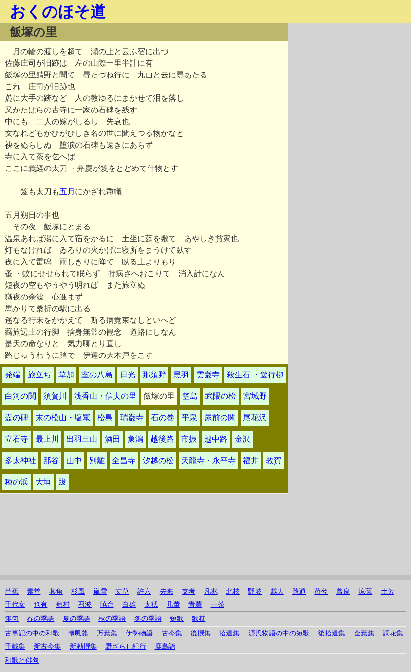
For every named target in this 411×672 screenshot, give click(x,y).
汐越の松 (158, 460)
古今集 (172, 633)
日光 (127, 375)
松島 (105, 417)
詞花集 (393, 633)
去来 (166, 591)
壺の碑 (16, 417)
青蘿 (195, 604)
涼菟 (365, 591)
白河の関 (20, 396)
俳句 (12, 618)
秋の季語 (112, 618)
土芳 (387, 591)
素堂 (33, 591)
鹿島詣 (165, 646)
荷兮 (321, 591)
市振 (189, 439)
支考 (188, 591)
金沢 (242, 439)
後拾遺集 (331, 633)
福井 (251, 460)
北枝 (233, 591)
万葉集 (107, 633)
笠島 (190, 396)
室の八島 (96, 375)
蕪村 (63, 604)
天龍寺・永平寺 (208, 460)
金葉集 (364, 633)
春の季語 (40, 618)
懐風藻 (78, 633)
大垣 (43, 482)
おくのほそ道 (58, 11)
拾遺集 (229, 633)
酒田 (112, 439)
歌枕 (199, 618)
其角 (56, 591)
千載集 (15, 646)
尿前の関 (220, 417)
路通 (299, 591)
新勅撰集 (83, 646)
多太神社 (20, 460)
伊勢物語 (139, 633)
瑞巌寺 (132, 417)
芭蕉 (12, 591)
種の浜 (16, 482)
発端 (12, 375)
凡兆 (211, 591)
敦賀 (273, 460)
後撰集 (200, 633)
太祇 (151, 604)
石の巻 (162, 417)
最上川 (47, 439)
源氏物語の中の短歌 (279, 633)
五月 (67, 191)
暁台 (107, 604)
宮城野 (255, 396)
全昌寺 (123, 460)
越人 (277, 591)
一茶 (217, 604)
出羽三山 (81, 439)
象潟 (135, 439)
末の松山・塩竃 (63, 417)
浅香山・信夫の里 (105, 396)
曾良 (343, 591)
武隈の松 (220, 396)
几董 (173, 604)
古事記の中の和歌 (32, 633)
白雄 (129, 604)
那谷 (51, 460)
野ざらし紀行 (125, 646)
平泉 (189, 417)
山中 (74, 460)
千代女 (15, 604)
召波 (85, 604)
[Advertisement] (349, 84)
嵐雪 (100, 591)
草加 (66, 375)
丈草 (122, 591)
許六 (144, 591)
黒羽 (181, 375)
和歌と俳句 (22, 660)
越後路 (162, 439)
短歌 (177, 618)
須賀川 (55, 396)
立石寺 (16, 439)
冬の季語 (148, 618)
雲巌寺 (208, 375)
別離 (97, 460)
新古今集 (47, 646)
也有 (40, 604)
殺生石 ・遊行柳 (255, 375)
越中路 (215, 439)
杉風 (78, 591)
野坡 (255, 591)
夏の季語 (76, 618)
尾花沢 (254, 417)
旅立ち (39, 375)
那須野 (154, 375)
